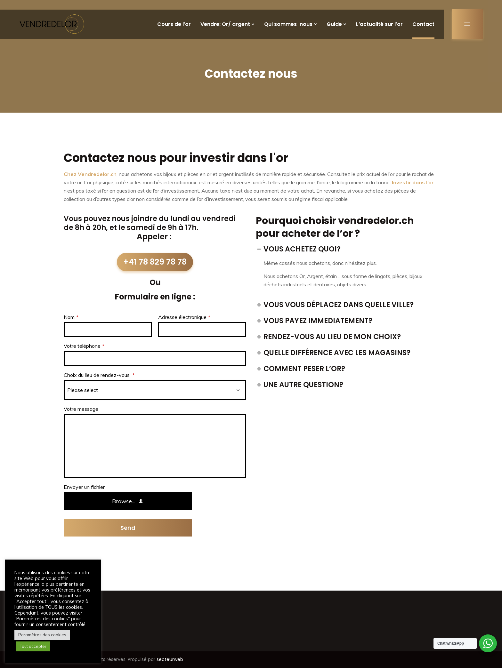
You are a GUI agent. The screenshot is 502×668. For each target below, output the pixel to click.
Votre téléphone (84, 346)
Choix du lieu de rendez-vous (99, 375)
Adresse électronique (184, 317)
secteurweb (170, 659)
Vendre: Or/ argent (225, 24)
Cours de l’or (174, 24)
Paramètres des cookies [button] (42, 634)
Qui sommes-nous (288, 24)
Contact (423, 24)
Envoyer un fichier (84, 487)
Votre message (81, 409)
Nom (71, 317)
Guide (334, 24)
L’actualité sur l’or (379, 24)
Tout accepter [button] (33, 646)
